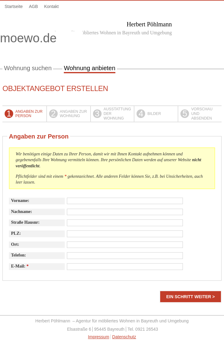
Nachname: (21, 211)
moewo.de (41, 39)
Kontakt (51, 6)
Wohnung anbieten (89, 68)
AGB (33, 6)
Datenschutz (124, 336)
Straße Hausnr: (25, 222)
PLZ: (16, 233)
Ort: (15, 244)
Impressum (98, 336)
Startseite (14, 6)
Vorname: (20, 200)
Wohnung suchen (28, 68)
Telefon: (18, 255)
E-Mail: (20, 266)
